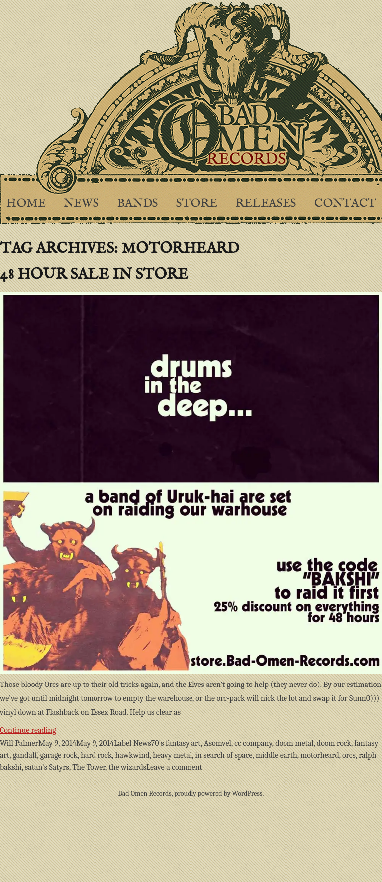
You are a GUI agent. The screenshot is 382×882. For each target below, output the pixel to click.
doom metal (294, 743)
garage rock (59, 755)
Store (196, 203)
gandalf (25, 755)
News (81, 203)
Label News (132, 743)
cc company (253, 743)
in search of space (223, 755)
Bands (137, 203)
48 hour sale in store (94, 274)
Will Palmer (19, 743)
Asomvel (217, 743)
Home (26, 203)
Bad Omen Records (145, 793)
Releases (265, 203)
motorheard (319, 755)
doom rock (334, 743)
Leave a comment (174, 767)
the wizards (127, 767)
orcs (349, 755)
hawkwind (132, 755)
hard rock (96, 755)
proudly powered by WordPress (218, 793)
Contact (345, 203)
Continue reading (63, 729)
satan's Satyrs (47, 767)
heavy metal (172, 755)
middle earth (276, 755)
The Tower (88, 767)
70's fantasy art (176, 743)
